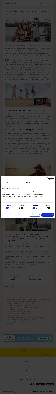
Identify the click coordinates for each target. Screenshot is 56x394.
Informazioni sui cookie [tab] (46, 182)
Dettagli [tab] (28, 182)
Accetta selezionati (35, 214)
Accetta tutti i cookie (47, 214)
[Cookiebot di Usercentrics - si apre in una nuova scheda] (48, 178)
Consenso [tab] (9, 182)
